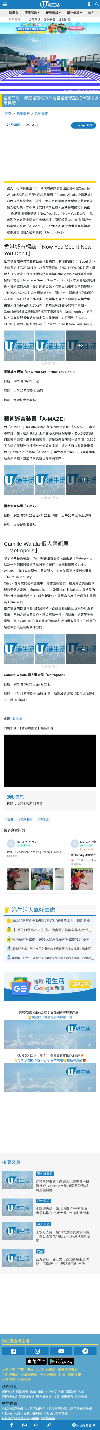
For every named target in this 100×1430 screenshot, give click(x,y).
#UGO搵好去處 (12, 1408)
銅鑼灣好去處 (68, 1369)
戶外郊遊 (43, 1200)
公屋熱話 (34, 19)
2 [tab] (49, 33)
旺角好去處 (48, 1375)
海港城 (17, 718)
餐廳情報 (74, 1375)
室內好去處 (45, 1173)
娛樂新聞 (50, 19)
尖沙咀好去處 (45, 1369)
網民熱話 (8, 1392)
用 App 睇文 (85, 125)
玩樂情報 (52, 12)
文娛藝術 (26, 819)
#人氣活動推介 (35, 1408)
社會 (62, 1375)
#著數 (35, 1418)
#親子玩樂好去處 (80, 1408)
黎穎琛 (15, 125)
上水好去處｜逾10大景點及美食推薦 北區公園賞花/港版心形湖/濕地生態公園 (63, 1236)
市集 (20, 1369)
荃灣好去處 (29, 1375)
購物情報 (73, 12)
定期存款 (65, 19)
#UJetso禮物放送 (56, 1413)
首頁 (8, 114)
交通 (40, 1251)
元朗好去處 (10, 1375)
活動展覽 (41, 114)
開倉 (30, 1369)
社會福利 (24, 1379)
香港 (10, 819)
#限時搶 (36, 1413)
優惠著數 (31, 12)
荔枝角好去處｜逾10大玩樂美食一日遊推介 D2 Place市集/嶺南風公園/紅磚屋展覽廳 (62, 1186)
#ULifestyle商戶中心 (16, 1418)
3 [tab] (53, 33)
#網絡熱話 (48, 1418)
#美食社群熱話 (57, 1408)
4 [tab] (57, 33)
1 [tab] (45, 33)
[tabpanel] (50, 28)
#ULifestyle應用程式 (16, 1413)
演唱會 (13, 12)
